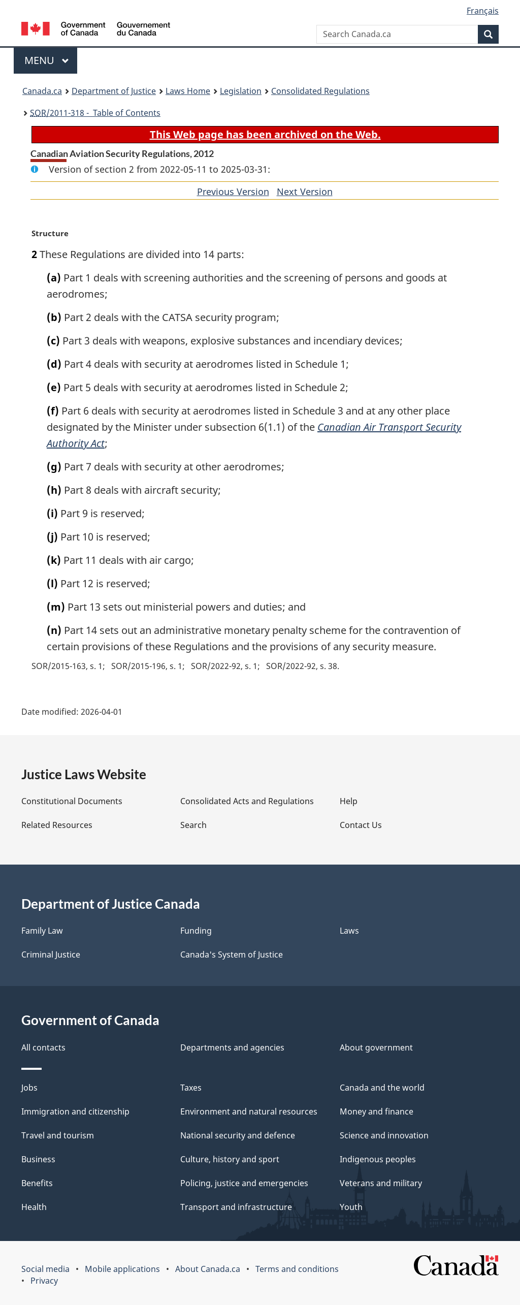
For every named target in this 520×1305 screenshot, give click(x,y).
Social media (45, 1269)
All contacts (43, 1047)
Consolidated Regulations (320, 91)
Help (349, 801)
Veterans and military (381, 1183)
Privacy (44, 1280)
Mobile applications (122, 1269)
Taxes (191, 1087)
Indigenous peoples (378, 1159)
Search (193, 825)
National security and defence (237, 1135)
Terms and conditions (297, 1269)
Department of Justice (114, 91)
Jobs (29, 1087)
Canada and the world (382, 1087)
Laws (349, 930)
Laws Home (188, 91)
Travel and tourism (57, 1135)
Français (483, 10)
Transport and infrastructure (236, 1207)
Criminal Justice (50, 954)
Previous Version (233, 191)
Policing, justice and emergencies (244, 1183)
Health (34, 1207)
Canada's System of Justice (231, 954)
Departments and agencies (232, 1047)
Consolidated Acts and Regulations (247, 801)
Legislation (241, 91)
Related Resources (56, 825)
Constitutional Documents (71, 801)
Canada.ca (42, 91)
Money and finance (376, 1111)
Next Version (305, 191)
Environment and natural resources (248, 1111)
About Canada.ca (207, 1269)
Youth (351, 1207)
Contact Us (361, 825)
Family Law (42, 930)
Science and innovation (384, 1135)
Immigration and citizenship (75, 1111)
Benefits (37, 1183)
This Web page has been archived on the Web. (265, 134)
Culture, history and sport (229, 1159)
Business (38, 1159)
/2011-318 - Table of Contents (95, 112)
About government (376, 1047)
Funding (196, 930)
